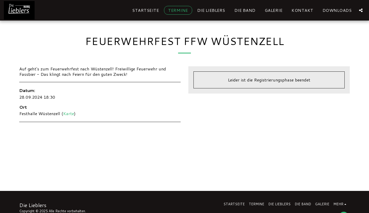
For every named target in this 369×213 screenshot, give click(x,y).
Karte (68, 113)
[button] (361, 10)
